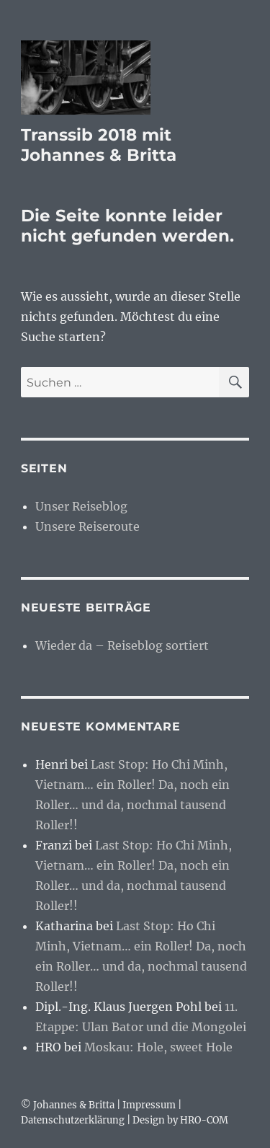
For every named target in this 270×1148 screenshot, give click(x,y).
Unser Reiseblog (81, 506)
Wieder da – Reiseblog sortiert (122, 645)
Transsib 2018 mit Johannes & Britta (98, 145)
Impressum (149, 1105)
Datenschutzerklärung (73, 1120)
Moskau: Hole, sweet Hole (158, 1047)
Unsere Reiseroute (87, 526)
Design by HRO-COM (180, 1120)
